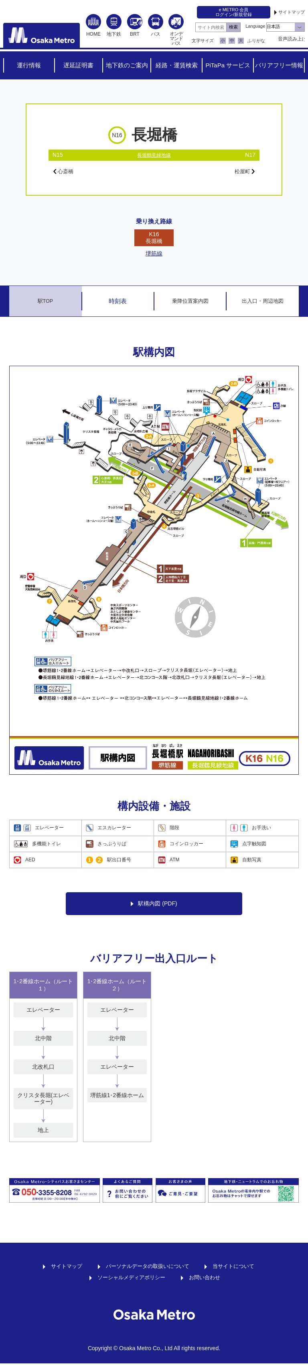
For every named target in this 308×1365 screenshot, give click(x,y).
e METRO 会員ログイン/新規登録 (233, 12)
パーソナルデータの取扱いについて (147, 1267)
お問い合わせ (207, 1279)
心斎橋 (65, 172)
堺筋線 (154, 255)
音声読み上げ (291, 39)
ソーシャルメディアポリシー (130, 1279)
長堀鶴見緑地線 (154, 155)
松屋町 (242, 172)
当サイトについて (237, 1267)
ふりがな (256, 40)
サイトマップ (291, 12)
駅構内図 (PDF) (154, 905)
